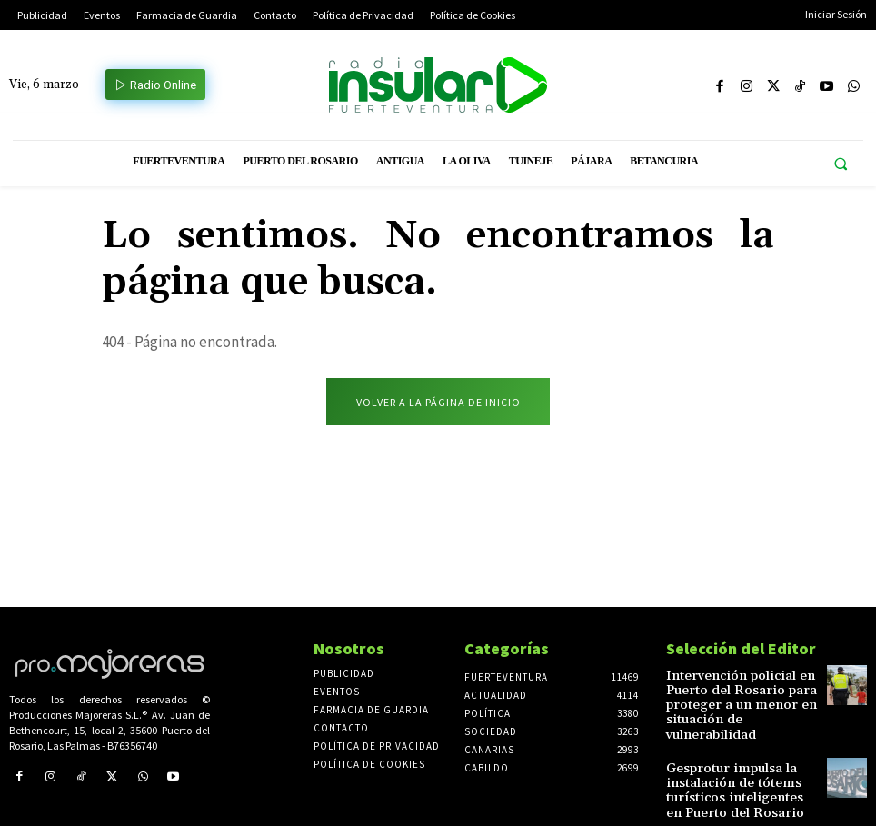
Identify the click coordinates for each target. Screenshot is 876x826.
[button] (840, 164)
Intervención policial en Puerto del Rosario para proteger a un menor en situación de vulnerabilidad (734, 695)
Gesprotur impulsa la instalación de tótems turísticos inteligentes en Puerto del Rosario (731, 764)
